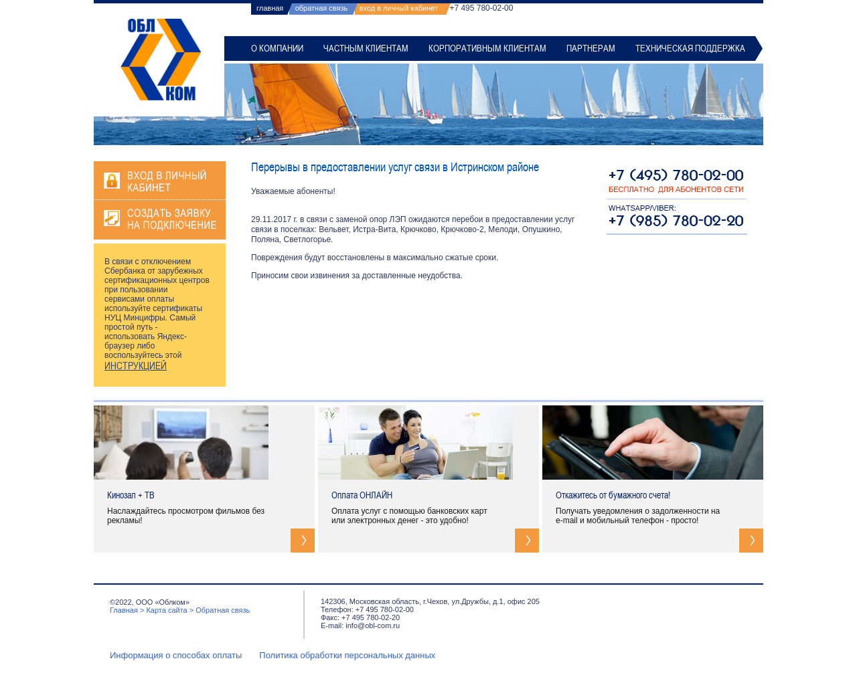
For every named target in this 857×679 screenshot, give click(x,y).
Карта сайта (166, 610)
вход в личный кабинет (399, 8)
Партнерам (590, 48)
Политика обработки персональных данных (347, 655)
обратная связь (321, 8)
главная (269, 8)
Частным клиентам (365, 48)
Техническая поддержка (690, 48)
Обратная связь (223, 610)
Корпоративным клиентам (487, 48)
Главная (124, 610)
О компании (277, 48)
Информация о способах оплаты (176, 655)
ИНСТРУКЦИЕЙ (135, 366)
